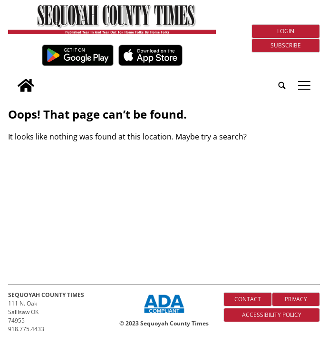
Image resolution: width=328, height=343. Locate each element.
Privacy (296, 299)
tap (304, 85)
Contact (247, 299)
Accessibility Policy (271, 315)
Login (285, 31)
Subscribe (285, 45)
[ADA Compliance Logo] (164, 314)
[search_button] (12, 79)
